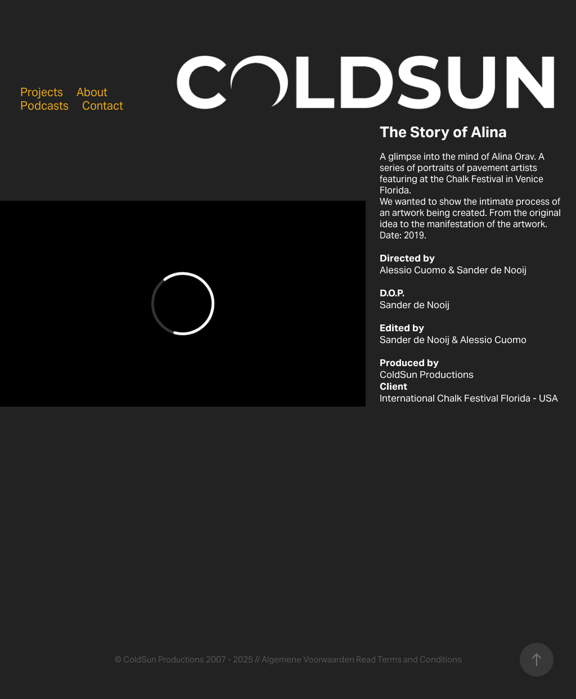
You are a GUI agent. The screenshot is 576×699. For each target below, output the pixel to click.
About (91, 92)
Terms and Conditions (419, 659)
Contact (102, 105)
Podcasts (44, 105)
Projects (41, 92)
